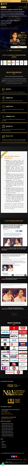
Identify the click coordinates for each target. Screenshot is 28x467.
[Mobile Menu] (26, 4)
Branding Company (14, 463)
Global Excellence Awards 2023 (7, 432)
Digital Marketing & (22, 462)
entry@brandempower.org (8, 413)
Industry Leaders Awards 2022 (7, 434)
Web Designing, (16, 462)
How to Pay (4, 447)
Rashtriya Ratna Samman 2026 (7, 423)
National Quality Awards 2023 (7, 431)
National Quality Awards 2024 (7, 426)
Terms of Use (4, 445)
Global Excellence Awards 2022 (7, 435)
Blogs (3, 442)
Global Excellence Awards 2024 (7, 428)
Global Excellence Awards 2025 (7, 425)
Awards (10, 50)
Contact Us (4, 444)
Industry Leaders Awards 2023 (7, 429)
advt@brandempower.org (7, 418)
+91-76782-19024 (6, 412)
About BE (3, 441)
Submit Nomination (24, 1)
